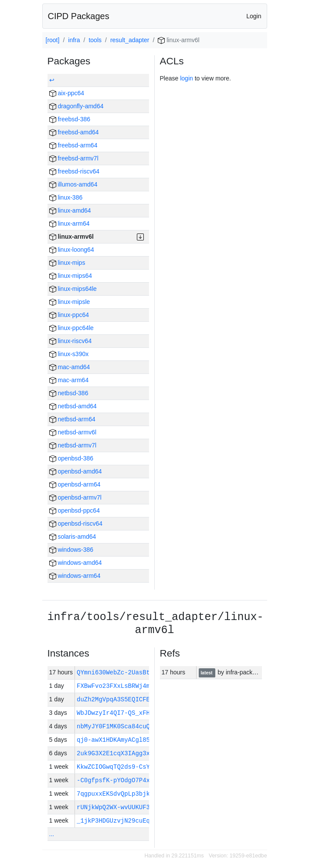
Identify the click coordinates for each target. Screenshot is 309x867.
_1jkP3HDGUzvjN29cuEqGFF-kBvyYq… (133, 821)
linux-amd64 (70, 210)
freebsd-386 (70, 119)
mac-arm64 (69, 380)
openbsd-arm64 (75, 484)
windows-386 (71, 549)
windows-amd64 (75, 562)
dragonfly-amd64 (76, 106)
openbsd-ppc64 (74, 510)
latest (207, 672)
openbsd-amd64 (75, 471)
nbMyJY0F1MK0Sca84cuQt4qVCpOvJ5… (133, 726)
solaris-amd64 (72, 536)
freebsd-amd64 (74, 132)
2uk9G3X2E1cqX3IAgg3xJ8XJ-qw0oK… (133, 753)
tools (95, 40)
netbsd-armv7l (73, 445)
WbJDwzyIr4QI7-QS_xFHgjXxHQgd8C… (133, 713)
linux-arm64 (69, 223)
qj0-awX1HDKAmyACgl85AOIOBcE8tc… (133, 740)
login (186, 78)
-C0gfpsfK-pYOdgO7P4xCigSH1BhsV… (133, 780)
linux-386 (66, 197)
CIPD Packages (78, 16)
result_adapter (129, 40)
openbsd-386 (71, 458)
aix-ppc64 (67, 93)
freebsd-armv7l (73, 158)
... (51, 833)
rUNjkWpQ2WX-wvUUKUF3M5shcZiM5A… (133, 807)
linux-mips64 (70, 275)
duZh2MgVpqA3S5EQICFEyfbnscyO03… (133, 699)
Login (253, 16)
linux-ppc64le (71, 327)
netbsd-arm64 (72, 419)
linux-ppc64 (69, 314)
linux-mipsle (69, 301)
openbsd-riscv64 (76, 523)
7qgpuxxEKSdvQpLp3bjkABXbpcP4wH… (133, 794)
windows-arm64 (75, 575)
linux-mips (67, 262)
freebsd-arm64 (73, 145)
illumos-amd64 (73, 184)
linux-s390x (69, 353)
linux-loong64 (71, 249)
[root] (53, 40)
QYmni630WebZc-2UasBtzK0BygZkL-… (135, 672)
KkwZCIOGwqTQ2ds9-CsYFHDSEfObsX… (133, 767)
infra (74, 40)
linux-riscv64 (70, 340)
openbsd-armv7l (75, 497)
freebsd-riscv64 (74, 171)
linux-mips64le (73, 288)
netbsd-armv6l (73, 432)
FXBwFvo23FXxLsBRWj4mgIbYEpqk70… (133, 686)
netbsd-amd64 (73, 406)
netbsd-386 (68, 393)
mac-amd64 (69, 366)
